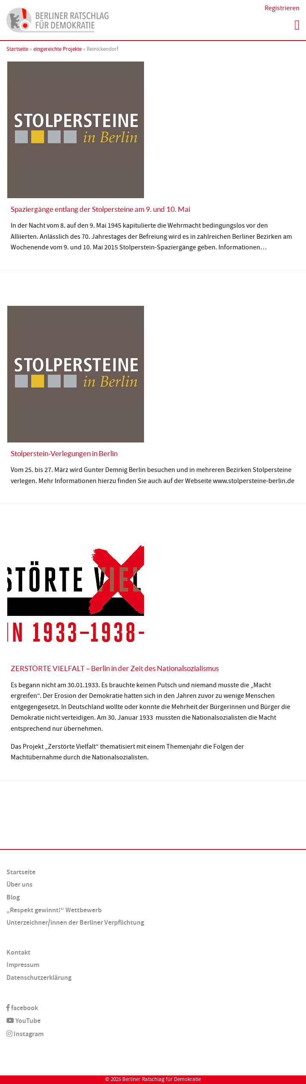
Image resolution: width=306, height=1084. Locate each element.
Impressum (22, 964)
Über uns (19, 884)
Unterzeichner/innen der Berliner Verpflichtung (75, 922)
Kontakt (18, 952)
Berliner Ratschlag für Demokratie (161, 1079)
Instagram (25, 1033)
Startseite (17, 49)
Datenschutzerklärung (38, 977)
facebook (22, 1007)
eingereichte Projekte (57, 49)
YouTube (23, 1020)
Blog (13, 897)
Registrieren (282, 8)
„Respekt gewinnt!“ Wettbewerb (54, 909)
